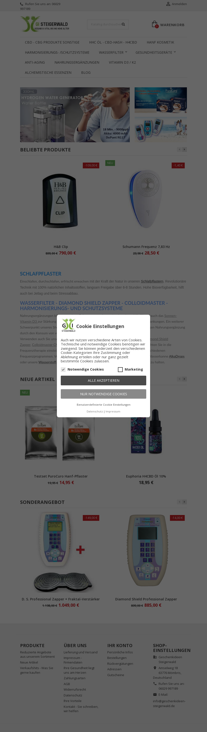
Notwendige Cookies (82, 369)
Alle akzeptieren (103, 380)
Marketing (130, 369)
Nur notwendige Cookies (103, 394)
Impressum (113, 411)
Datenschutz (95, 411)
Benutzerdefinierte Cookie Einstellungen (103, 404)
